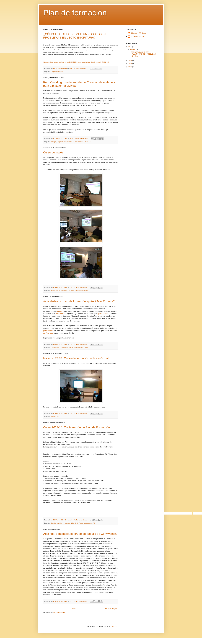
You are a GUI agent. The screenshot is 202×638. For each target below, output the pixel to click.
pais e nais (102, 314)
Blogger (113, 626)
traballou (60, 311)
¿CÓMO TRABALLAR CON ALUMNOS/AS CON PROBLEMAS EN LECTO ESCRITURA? (74, 35)
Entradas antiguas (111, 608)
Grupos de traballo (57, 71)
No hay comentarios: (80, 68)
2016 (130, 67)
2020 (130, 47)
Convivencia (64, 347)
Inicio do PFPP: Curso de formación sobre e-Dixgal (76, 358)
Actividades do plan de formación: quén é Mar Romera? (79, 301)
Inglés (53, 290)
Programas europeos (81, 290)
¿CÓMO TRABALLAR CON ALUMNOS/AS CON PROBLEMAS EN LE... (143, 54)
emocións (59, 314)
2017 (130, 64)
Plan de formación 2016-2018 (78, 142)
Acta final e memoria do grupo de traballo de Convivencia (80, 533)
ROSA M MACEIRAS (138, 36)
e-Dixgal (53, 142)
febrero (133, 49)
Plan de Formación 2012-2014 (78, 347)
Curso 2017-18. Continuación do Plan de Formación (76, 427)
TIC (90, 142)
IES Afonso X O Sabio (138, 33)
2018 (130, 61)
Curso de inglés (53, 152)
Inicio (74, 608)
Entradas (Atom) (59, 612)
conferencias (48, 333)
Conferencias (55, 347)
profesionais (48, 331)
